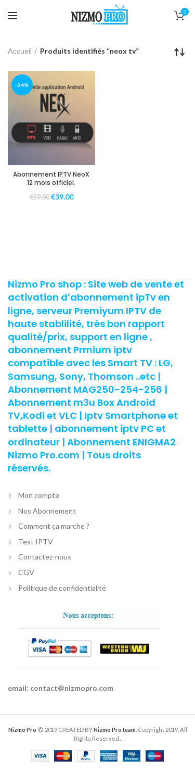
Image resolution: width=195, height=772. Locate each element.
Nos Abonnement (47, 510)
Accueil (20, 50)
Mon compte (38, 495)
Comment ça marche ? (53, 525)
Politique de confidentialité (62, 587)
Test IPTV (35, 541)
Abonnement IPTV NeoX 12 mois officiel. (51, 178)
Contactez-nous (44, 556)
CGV (26, 572)
